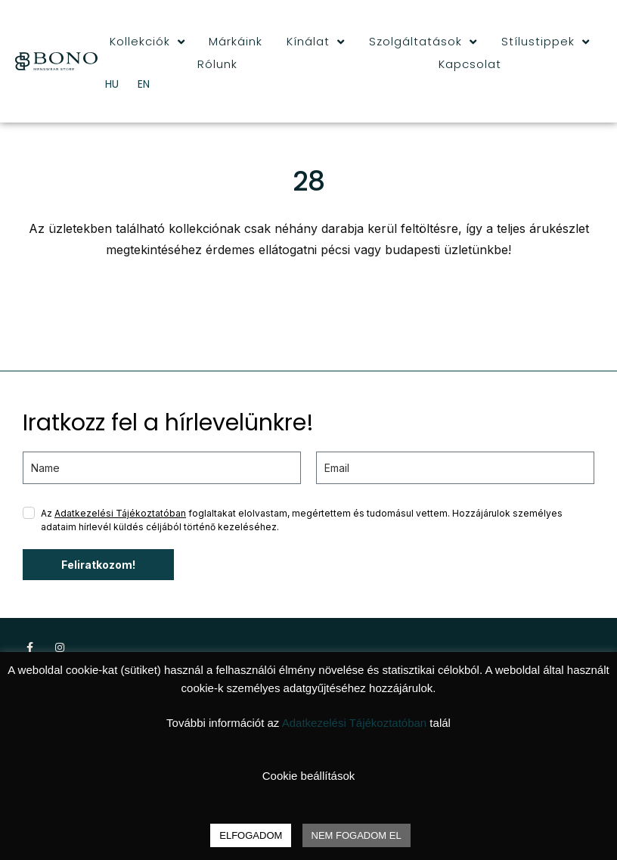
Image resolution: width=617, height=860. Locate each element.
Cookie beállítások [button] (308, 775)
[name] (162, 468)
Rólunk (217, 64)
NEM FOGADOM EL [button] (357, 835)
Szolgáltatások (423, 41)
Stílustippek (545, 41)
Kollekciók (147, 41)
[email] (455, 468)
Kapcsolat (470, 64)
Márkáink (235, 41)
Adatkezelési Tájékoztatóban (120, 513)
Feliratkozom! (98, 564)
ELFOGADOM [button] (250, 835)
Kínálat (316, 41)
